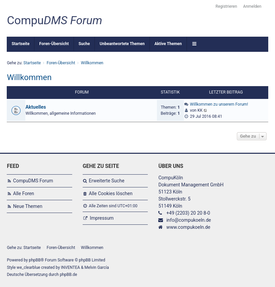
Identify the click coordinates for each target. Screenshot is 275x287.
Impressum (101, 218)
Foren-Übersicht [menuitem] (53, 43)
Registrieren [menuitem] (226, 6)
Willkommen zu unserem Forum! (219, 104)
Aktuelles (35, 107)
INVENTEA (70, 267)
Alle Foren (23, 193)
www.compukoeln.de (188, 227)
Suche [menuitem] (84, 43)
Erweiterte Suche (106, 180)
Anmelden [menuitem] (252, 6)
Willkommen (29, 77)
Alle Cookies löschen (110, 193)
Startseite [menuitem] (20, 43)
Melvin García (96, 267)
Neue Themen (28, 206)
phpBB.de (68, 274)
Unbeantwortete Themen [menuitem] (122, 43)
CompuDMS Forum (33, 180)
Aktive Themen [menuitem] (168, 43)
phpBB (34, 260)
